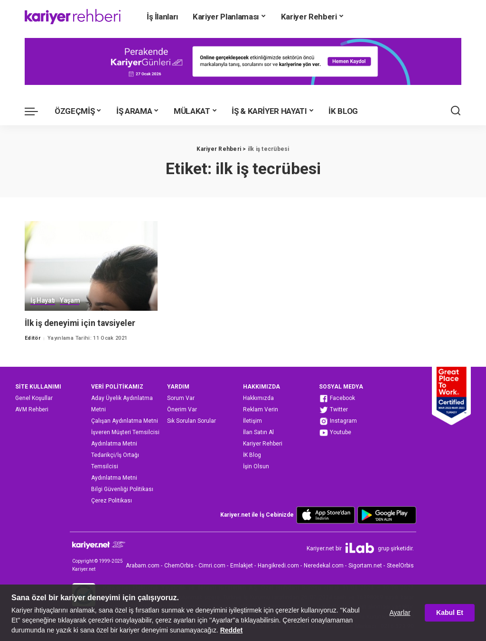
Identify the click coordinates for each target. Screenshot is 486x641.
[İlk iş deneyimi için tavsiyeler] (91, 266)
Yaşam (70, 301)
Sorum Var (181, 398)
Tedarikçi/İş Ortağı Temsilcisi (115, 461)
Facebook (337, 398)
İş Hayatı (42, 301)
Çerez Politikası (111, 500)
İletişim (252, 421)
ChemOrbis (179, 565)
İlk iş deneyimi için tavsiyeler (81, 323)
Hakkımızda (258, 398)
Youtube (335, 432)
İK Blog (252, 455)
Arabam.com (142, 565)
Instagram (338, 421)
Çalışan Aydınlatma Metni (124, 421)
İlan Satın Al (258, 432)
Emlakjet (241, 565)
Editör (32, 338)
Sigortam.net (365, 565)
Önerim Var (182, 409)
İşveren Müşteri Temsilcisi (125, 432)
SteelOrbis (400, 565)
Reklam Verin (260, 409)
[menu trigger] (36, 111)
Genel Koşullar (34, 398)
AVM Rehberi (31, 409)
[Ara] (455, 111)
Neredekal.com (324, 565)
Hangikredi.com (278, 565)
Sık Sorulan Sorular (191, 421)
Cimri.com (211, 565)
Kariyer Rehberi (262, 443)
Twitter (333, 410)
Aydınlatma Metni (114, 443)
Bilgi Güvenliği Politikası (122, 489)
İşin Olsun (256, 466)
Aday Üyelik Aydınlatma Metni (122, 404)
